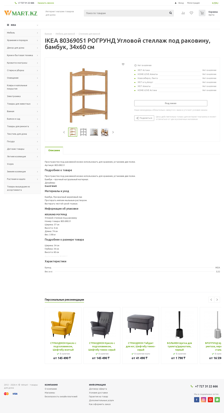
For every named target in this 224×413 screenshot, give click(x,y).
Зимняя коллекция (16, 171)
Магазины (50, 392)
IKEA (13, 25)
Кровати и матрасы (17, 63)
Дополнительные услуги (101, 400)
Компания (51, 385)
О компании (51, 389)
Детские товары (15, 149)
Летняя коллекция (16, 156)
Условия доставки (98, 392)
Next (113, 132)
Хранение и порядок (17, 40)
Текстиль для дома (17, 134)
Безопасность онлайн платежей (61, 396)
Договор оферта (98, 389)
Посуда (11, 141)
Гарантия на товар (98, 396)
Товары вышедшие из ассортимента (18, 188)
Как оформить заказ (100, 404)
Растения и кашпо (16, 179)
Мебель (11, 32)
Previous (64, 132)
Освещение (13, 78)
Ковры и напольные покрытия (17, 87)
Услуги (10, 164)
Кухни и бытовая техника (20, 55)
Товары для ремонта (18, 126)
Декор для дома (15, 48)
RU (216, 3)
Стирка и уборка (15, 70)
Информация (97, 385)
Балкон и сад (13, 119)
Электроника (14, 96)
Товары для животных (19, 104)
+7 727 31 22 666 (26, 3)
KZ (213, 3)
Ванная (10, 111)
